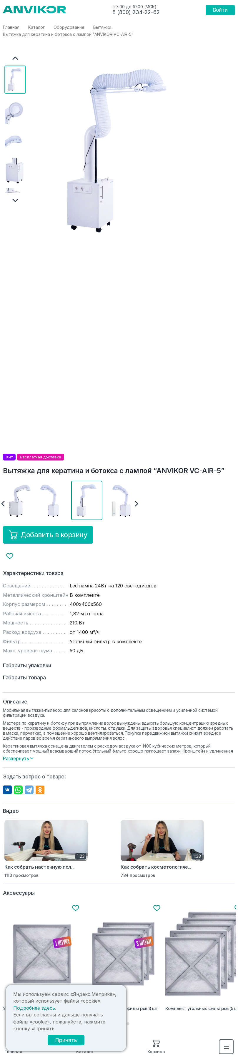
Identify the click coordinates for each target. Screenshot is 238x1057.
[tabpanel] (42, 958)
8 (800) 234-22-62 (136, 12)
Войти (220, 10)
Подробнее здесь (98, 1018)
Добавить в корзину (48, 534)
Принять (85, 1043)
